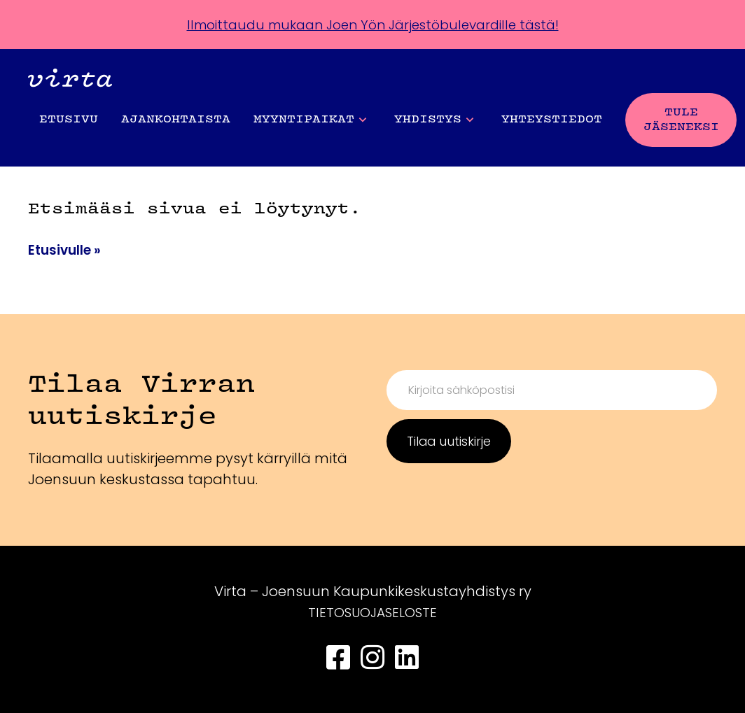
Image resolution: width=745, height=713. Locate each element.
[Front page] (70, 81)
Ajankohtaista (175, 119)
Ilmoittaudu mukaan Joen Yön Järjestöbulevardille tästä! (372, 24)
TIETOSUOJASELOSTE (372, 612)
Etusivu (68, 119)
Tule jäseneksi (681, 120)
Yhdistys (433, 120)
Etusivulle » (67, 250)
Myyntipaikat (309, 120)
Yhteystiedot (551, 119)
